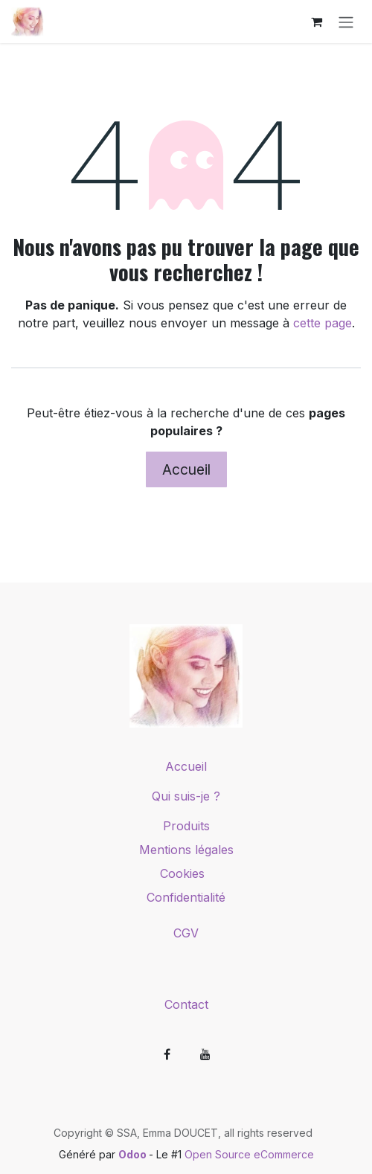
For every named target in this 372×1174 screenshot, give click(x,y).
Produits (186, 825)
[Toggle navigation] (346, 21)
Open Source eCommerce (249, 1154)
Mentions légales (186, 849)
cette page (322, 322)
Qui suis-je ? (186, 796)
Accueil (186, 469)
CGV (186, 933)
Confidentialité (186, 897)
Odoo (133, 1154)
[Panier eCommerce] (316, 21)
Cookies (186, 873)
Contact (186, 1004)
